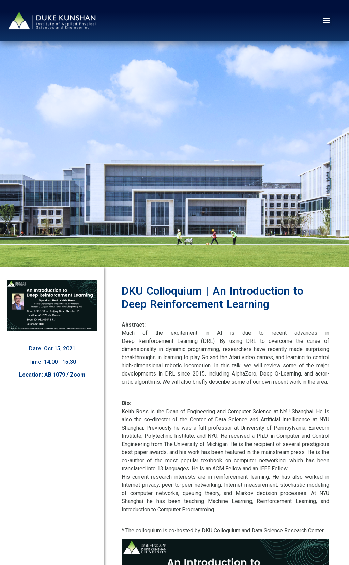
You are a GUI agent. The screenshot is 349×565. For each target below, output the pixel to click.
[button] (326, 20)
